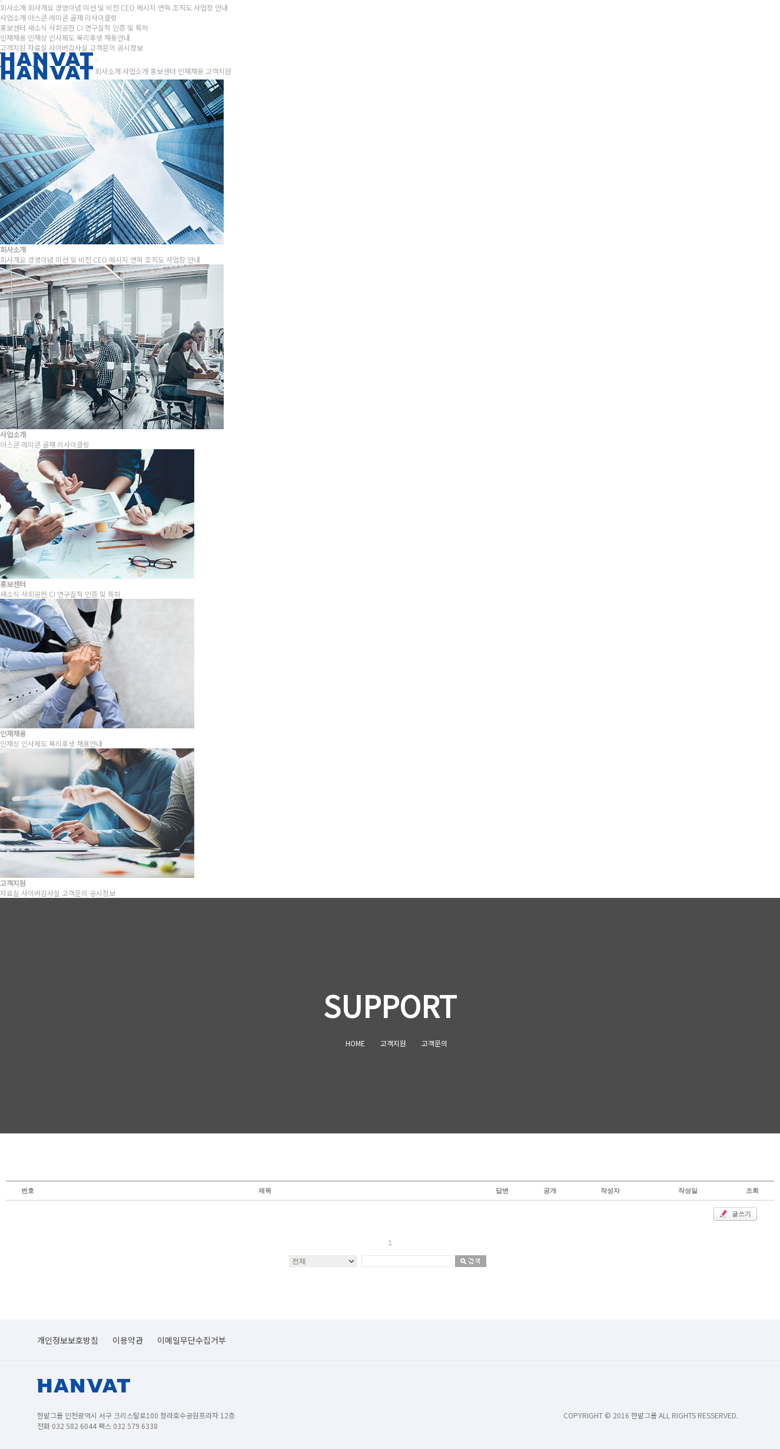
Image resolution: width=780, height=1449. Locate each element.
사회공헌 (62, 27)
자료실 (37, 47)
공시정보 (130, 47)
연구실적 (98, 27)
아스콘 (37, 17)
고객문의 (102, 47)
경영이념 (68, 7)
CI (80, 27)
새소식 (37, 27)
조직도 (182, 7)
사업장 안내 (211, 7)
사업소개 (135, 71)
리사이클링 (101, 17)
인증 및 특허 (130, 27)
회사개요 (41, 7)
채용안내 (117, 37)
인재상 (37, 37)
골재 (76, 17)
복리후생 (89, 37)
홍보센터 (163, 71)
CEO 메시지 (138, 7)
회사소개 (108, 71)
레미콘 (58, 17)
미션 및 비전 (101, 7)
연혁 (164, 7)
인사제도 (62, 37)
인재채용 (191, 71)
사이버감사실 (68, 47)
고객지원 (218, 71)
